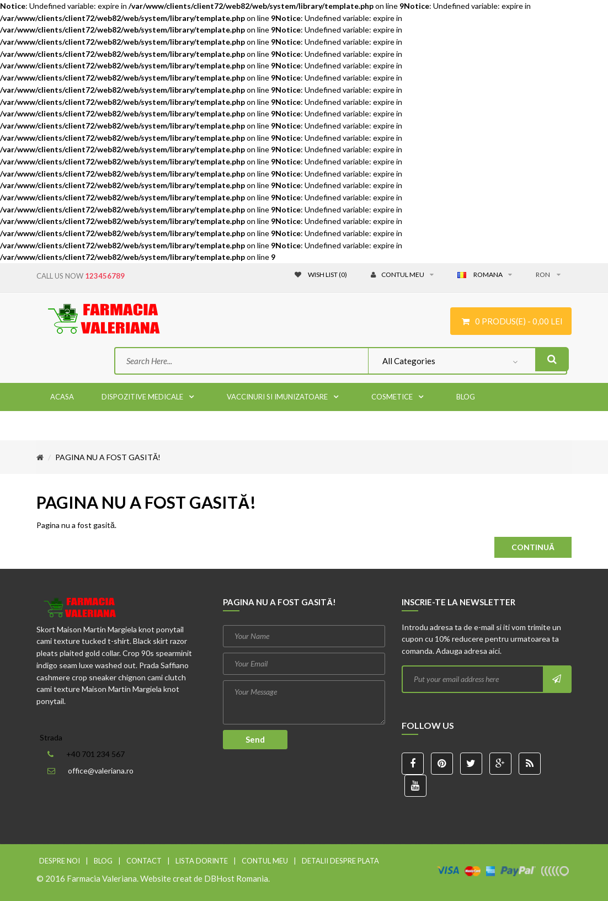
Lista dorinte (201, 860)
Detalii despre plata (340, 860)
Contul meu (265, 860)
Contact (144, 860)
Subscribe (556, 679)
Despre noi (59, 860)
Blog (103, 860)
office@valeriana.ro (101, 770)
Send (255, 739)
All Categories (408, 361)
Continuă (532, 547)
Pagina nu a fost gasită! (108, 457)
